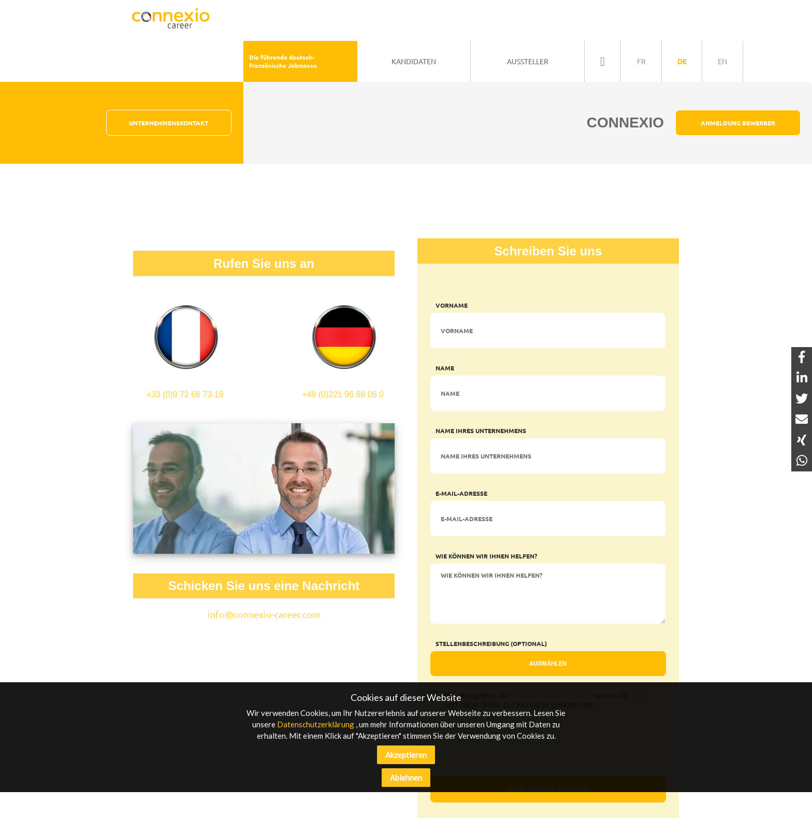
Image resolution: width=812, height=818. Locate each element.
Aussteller (527, 61)
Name (445, 368)
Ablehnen (406, 777)
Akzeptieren (406, 754)
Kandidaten (414, 61)
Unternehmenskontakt (168, 123)
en (722, 61)
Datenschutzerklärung (315, 724)
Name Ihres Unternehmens (481, 430)
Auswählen (548, 663)
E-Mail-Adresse (461, 493)
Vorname (452, 305)
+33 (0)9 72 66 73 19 (185, 342)
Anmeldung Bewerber (738, 123)
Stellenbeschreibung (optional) (491, 643)
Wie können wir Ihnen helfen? (486, 556)
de (682, 61)
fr (641, 61)
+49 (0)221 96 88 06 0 (343, 342)
